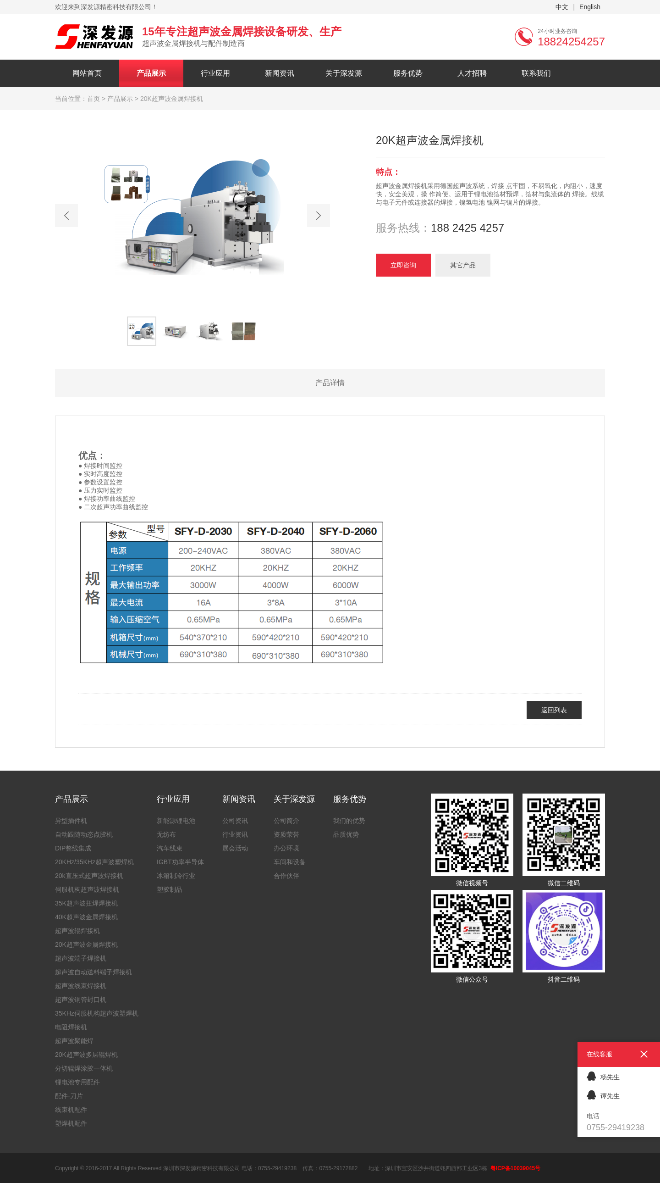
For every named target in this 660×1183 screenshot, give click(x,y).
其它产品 (463, 265)
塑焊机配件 (71, 1123)
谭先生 (603, 1095)
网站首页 (87, 73)
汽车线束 (169, 848)
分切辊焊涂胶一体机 (84, 1068)
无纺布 (166, 834)
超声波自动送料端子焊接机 (93, 972)
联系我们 (536, 73)
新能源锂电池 (176, 820)
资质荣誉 (286, 834)
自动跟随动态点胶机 (84, 834)
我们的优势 (349, 820)
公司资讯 (235, 820)
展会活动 (235, 848)
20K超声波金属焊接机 (86, 944)
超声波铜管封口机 (80, 999)
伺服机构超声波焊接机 (87, 889)
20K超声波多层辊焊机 (86, 1054)
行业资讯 (235, 834)
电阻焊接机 (71, 1027)
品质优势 (346, 834)
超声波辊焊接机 (77, 930)
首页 (93, 98)
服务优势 (408, 73)
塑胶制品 (169, 889)
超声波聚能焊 (74, 1040)
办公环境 (286, 848)
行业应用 (215, 73)
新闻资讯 (279, 73)
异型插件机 (71, 820)
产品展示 (151, 73)
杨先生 (603, 1076)
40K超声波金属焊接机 (86, 917)
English (589, 7)
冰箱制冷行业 (176, 875)
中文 (562, 7)
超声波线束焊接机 (80, 985)
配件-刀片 (69, 1096)
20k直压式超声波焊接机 (89, 875)
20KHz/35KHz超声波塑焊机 (94, 862)
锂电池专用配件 (77, 1082)
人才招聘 (472, 73)
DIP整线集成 (73, 848)
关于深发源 (343, 73)
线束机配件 (71, 1109)
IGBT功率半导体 (180, 862)
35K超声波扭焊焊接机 (86, 903)
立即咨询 (403, 265)
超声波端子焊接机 (80, 958)
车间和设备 (290, 862)
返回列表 (554, 710)
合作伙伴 (286, 875)
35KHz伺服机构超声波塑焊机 (96, 1013)
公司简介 (286, 820)
